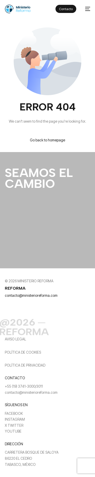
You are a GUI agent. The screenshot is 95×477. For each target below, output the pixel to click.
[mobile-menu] (85, 9)
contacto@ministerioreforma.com (31, 295)
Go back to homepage (47, 140)
